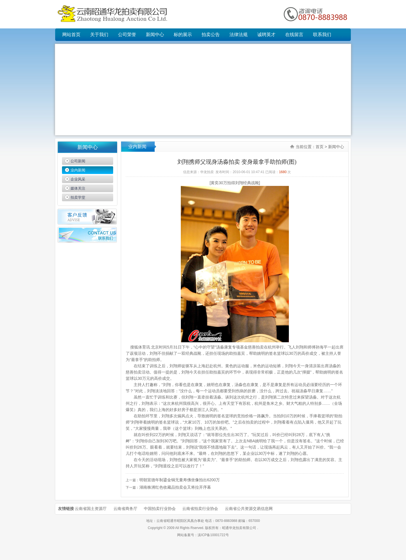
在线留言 (294, 34)
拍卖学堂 (78, 197)
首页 (320, 146)
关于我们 (99, 34)
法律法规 (238, 34)
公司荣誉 (127, 34)
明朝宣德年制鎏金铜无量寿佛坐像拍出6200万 (179, 480)
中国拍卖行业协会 (160, 508)
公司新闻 (78, 161)
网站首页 (71, 34)
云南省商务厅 (125, 508)
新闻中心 (155, 34)
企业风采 (78, 179)
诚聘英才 (266, 34)
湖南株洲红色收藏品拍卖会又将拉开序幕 (175, 487)
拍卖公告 (211, 34)
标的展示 (183, 34)
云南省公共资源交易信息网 (249, 508)
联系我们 (322, 34)
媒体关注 (78, 188)
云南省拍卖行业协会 (200, 508)
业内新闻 (78, 170)
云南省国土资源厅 (91, 508)
